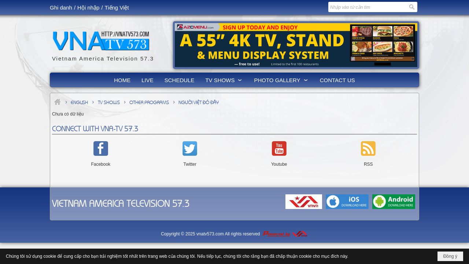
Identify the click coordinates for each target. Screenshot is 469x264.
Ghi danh (61, 7)
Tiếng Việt (117, 7)
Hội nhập (88, 7)
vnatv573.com (210, 233)
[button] (224, 80)
